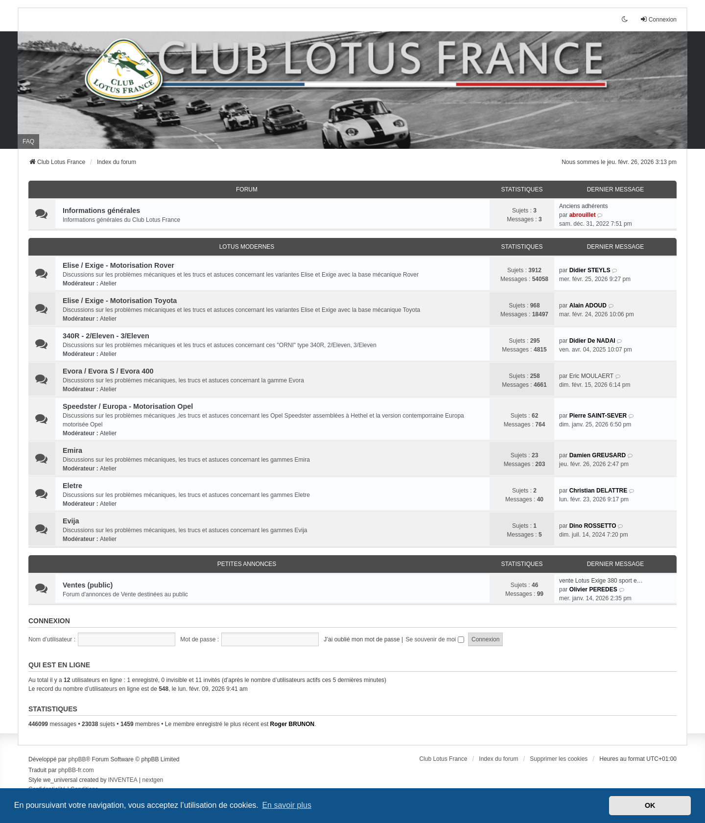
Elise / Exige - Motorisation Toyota (120, 301)
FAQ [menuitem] (28, 141)
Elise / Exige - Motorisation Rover (118, 265)
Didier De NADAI (592, 340)
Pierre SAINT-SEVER (598, 415)
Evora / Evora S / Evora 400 (108, 371)
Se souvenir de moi (435, 639)
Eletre (72, 486)
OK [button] (650, 805)
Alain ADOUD (588, 305)
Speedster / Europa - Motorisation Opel (128, 406)
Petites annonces (247, 564)
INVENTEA (123, 779)
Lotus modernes (247, 246)
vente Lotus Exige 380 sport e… (601, 580)
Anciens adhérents (583, 206)
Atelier (108, 283)
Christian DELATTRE (598, 490)
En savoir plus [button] (286, 805)
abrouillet (582, 215)
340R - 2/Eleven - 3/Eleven (106, 336)
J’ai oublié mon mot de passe (362, 639)
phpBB (77, 759)
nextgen (153, 779)
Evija (71, 521)
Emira (72, 450)
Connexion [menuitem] (658, 19)
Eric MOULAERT (591, 376)
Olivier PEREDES (593, 589)
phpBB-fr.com (76, 770)
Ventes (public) (88, 585)
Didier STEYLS (590, 270)
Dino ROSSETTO (592, 525)
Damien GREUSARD (597, 455)
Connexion (49, 621)
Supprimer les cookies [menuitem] (559, 758)
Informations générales (101, 210)
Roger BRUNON (292, 724)
